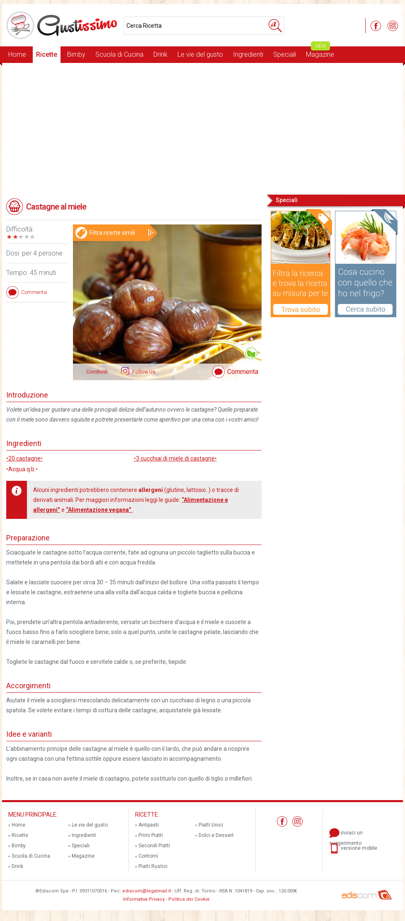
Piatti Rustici (152, 866)
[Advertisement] (202, 128)
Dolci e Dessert (216, 835)
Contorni (148, 856)
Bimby (76, 54)
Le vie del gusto (200, 54)
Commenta (242, 372)
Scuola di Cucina (119, 54)
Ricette (46, 54)
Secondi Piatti (154, 846)
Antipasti (148, 825)
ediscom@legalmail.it (146, 891)
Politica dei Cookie (189, 899)
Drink (160, 54)
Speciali (284, 54)
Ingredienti (248, 54)
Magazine (320, 52)
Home (17, 54)
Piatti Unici (211, 825)
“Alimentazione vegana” (99, 509)
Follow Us (143, 372)
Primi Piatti (150, 835)
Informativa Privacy (144, 899)
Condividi (97, 372)
